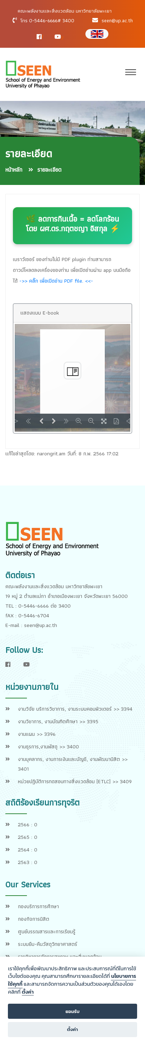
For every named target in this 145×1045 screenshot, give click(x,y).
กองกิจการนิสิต (33, 919)
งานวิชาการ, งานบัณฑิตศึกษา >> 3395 (58, 721)
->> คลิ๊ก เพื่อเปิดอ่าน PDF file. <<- (56, 281)
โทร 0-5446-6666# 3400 (47, 20)
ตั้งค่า (28, 992)
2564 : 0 (27, 849)
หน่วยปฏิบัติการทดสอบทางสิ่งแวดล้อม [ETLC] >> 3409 (75, 781)
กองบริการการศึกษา (38, 906)
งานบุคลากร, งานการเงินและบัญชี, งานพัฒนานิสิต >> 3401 (72, 764)
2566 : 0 (27, 824)
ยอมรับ (72, 1011)
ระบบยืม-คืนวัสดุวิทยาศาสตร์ (47, 944)
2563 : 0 (27, 862)
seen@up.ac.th (117, 20)
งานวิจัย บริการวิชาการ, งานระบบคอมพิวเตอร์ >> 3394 (75, 709)
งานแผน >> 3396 (37, 734)
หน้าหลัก (13, 169)
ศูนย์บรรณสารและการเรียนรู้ (46, 931)
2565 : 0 (27, 837)
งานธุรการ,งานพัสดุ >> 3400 (48, 746)
